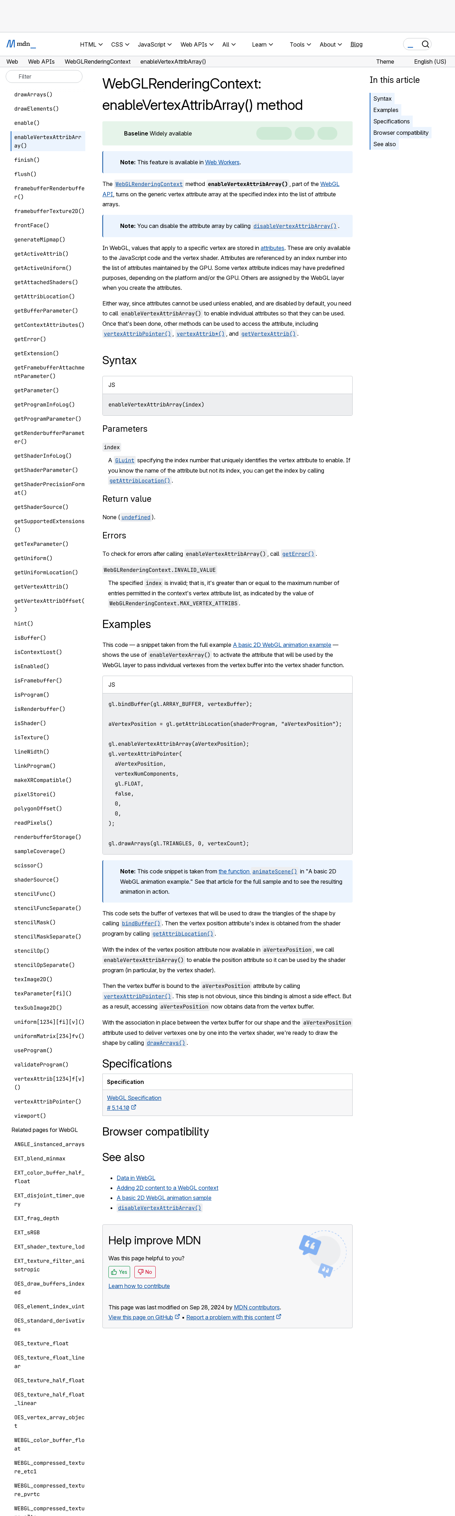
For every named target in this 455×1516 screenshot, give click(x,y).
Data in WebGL (136, 1177)
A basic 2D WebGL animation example (282, 644)
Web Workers (222, 162)
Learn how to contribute (139, 1285)
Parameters (125, 429)
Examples (385, 109)
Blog (356, 44)
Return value (126, 499)
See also (384, 144)
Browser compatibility (401, 132)
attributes (272, 247)
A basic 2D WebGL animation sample (164, 1197)
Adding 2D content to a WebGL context (167, 1187)
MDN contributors (257, 1307)
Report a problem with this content (230, 1317)
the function (259, 871)
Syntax (382, 98)
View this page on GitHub (140, 1317)
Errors (114, 535)
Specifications (391, 121)
